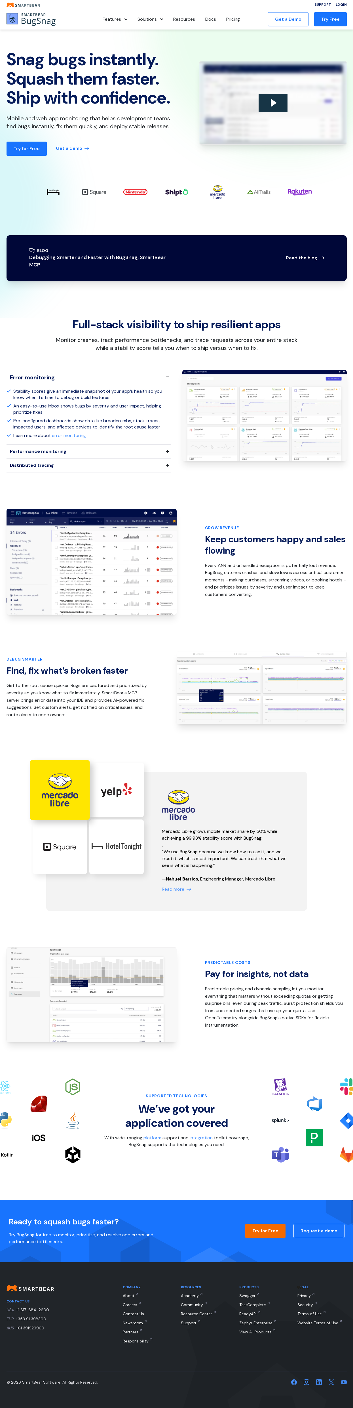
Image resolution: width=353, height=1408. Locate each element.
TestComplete (252, 1304)
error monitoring (69, 435)
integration (201, 1138)
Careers (130, 1304)
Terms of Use (309, 1313)
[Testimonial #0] (60, 790)
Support (323, 4)
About (128, 1295)
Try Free (330, 19)
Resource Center (196, 1313)
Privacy (304, 1295)
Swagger (247, 1295)
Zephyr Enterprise (255, 1322)
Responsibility (136, 1341)
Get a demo (72, 148)
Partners (130, 1332)
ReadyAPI (248, 1313)
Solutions (150, 19)
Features (115, 19)
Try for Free (27, 149)
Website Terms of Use (317, 1322)
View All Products (255, 1332)
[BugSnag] (41, 19)
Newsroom (133, 1322)
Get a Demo (288, 19)
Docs (210, 19)
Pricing (233, 19)
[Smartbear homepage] (23, 5)
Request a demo (319, 1231)
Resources (184, 19)
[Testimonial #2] (60, 846)
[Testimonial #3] (116, 846)
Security (305, 1304)
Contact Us (133, 1313)
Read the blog (305, 258)
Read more (176, 889)
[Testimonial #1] (116, 790)
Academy (190, 1295)
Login (341, 4)
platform (152, 1138)
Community (192, 1304)
